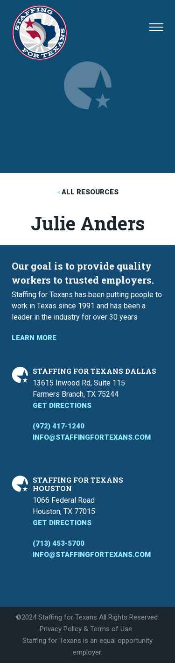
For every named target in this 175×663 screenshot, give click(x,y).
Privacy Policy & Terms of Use (86, 629)
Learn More (34, 338)
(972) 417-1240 (58, 426)
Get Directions (62, 405)
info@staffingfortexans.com (92, 437)
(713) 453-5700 (58, 543)
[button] (156, 27)
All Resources (90, 192)
